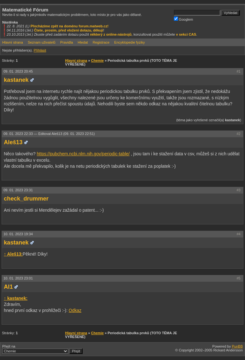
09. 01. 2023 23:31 (18, 190)
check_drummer (26, 198)
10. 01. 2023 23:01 (18, 278)
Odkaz (75, 310)
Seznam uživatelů (42, 42)
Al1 (8, 287)
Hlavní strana (12, 42)
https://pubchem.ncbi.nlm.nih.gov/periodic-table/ (83, 154)
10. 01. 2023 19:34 (18, 234)
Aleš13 (13, 142)
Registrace (101, 42)
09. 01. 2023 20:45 (18, 71)
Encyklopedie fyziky (129, 42)
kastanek (16, 80)
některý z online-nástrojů (110, 34)
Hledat (83, 42)
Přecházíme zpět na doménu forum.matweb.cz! (70, 26)
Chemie (97, 60)
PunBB (237, 346)
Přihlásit (39, 50)
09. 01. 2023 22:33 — (49, 134)
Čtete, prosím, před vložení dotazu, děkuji (68, 30)
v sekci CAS (186, 34)
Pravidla (66, 42)
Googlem (183, 19)
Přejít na (42, 349)
